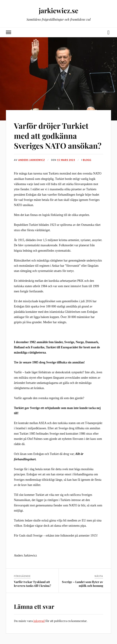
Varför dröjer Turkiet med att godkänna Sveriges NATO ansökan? (57, 135)
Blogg (87, 160)
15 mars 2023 (66, 160)
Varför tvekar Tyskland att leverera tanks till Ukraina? (32, 584)
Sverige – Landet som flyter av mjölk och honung (82, 584)
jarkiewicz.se (58, 10)
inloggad (39, 621)
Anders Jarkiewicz (31, 160)
